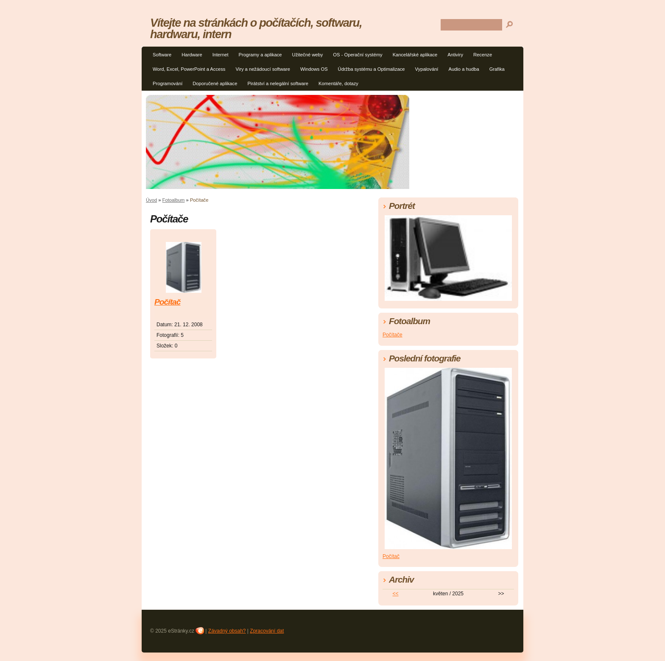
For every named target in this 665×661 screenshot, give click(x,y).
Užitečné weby (307, 54)
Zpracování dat (267, 631)
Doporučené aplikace (215, 83)
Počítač (167, 301)
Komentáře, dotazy (338, 83)
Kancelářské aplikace (415, 54)
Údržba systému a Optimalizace (371, 69)
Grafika (497, 69)
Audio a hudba (463, 69)
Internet (220, 54)
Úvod (151, 200)
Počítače (392, 335)
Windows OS (314, 69)
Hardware (192, 54)
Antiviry (455, 54)
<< (396, 594)
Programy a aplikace (260, 54)
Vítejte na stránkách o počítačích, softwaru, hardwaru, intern (256, 28)
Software (162, 54)
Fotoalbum (173, 200)
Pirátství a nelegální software (277, 83)
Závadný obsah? (227, 631)
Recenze (482, 54)
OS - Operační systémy (357, 54)
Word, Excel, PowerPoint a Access (189, 69)
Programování (167, 83)
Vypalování (427, 69)
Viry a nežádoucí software (262, 69)
